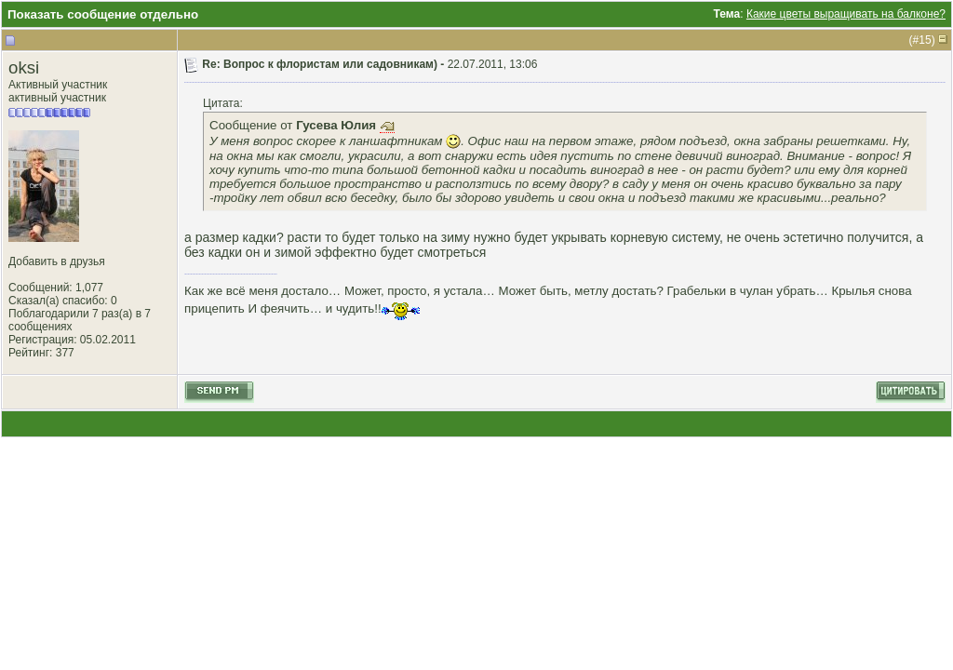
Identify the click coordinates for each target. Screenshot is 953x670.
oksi (23, 67)
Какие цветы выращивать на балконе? (846, 13)
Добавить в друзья (56, 261)
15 (925, 40)
